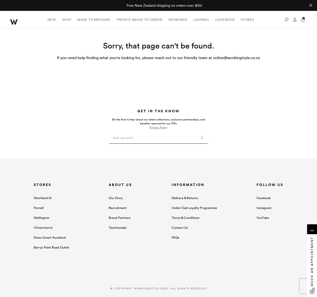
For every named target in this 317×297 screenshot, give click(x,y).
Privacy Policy (158, 127)
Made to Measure (94, 20)
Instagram (264, 208)
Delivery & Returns (185, 198)
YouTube (263, 218)
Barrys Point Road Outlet (51, 247)
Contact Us (180, 228)
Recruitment (118, 208)
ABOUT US (120, 184)
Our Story (116, 198)
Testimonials (118, 228)
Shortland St (43, 198)
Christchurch (43, 228)
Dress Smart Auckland (50, 237)
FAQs (175, 237)
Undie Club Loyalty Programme (194, 208)
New (52, 20)
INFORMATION (188, 184)
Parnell (39, 208)
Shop (67, 20)
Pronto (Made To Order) (139, 20)
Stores (247, 20)
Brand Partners (120, 218)
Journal (201, 20)
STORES (42, 184)
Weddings (177, 20)
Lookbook (225, 20)
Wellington (41, 218)
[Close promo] (310, 5)
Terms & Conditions (185, 218)
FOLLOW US (270, 184)
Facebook (264, 198)
